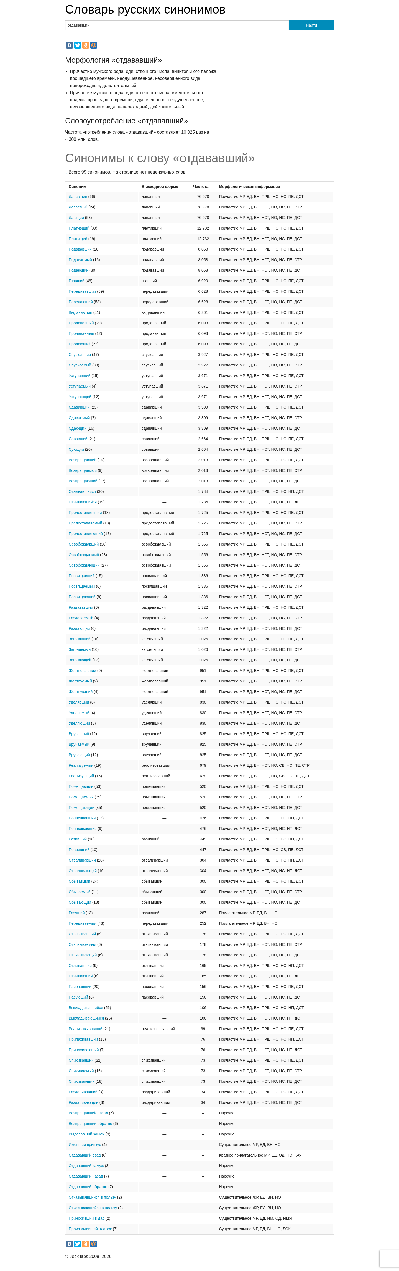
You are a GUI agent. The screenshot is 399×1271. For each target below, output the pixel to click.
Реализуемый (81, 765)
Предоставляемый (85, 523)
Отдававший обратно (88, 1187)
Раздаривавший (83, 1092)
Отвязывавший (82, 934)
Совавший (78, 439)
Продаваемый (81, 333)
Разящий (77, 913)
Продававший (81, 323)
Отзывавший (80, 965)
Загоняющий (80, 660)
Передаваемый (82, 923)
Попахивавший (82, 818)
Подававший (80, 249)
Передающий (81, 302)
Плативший (79, 228)
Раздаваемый (81, 618)
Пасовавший (80, 986)
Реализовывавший (85, 1029)
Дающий (76, 217)
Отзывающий (81, 976)
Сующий (76, 449)
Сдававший (79, 407)
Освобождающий (84, 565)
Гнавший (77, 281)
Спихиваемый (81, 1071)
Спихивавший (81, 1060)
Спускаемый (80, 365)
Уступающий (80, 396)
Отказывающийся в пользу (93, 1208)
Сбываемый (80, 892)
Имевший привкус (85, 1144)
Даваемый (78, 207)
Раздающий (79, 628)
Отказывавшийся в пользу (92, 1197)
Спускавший (80, 354)
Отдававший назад (86, 1176)
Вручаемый (79, 744)
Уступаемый (80, 386)
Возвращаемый (83, 470)
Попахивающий (83, 828)
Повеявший (79, 849)
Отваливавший (82, 860)
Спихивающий (81, 1081)
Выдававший (80, 312)
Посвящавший (81, 576)
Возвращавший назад (88, 1113)
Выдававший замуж (86, 1134)
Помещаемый (81, 797)
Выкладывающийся (86, 1018)
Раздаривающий (83, 1102)
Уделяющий (79, 723)
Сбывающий (80, 902)
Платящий (78, 238)
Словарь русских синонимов (145, 9)
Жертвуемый (80, 681)
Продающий (80, 344)
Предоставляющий (86, 533)
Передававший (82, 291)
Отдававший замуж (86, 1165)
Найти (311, 25)
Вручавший (79, 734)
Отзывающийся (83, 502)
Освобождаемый (84, 554)
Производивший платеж (90, 1229)
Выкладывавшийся (86, 1007)
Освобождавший (84, 544)
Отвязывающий (83, 955)
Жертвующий (81, 691)
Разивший (78, 839)
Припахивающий (84, 1050)
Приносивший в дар (86, 1218)
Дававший (78, 196)
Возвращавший (82, 460)
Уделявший (79, 702)
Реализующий (81, 776)
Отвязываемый (82, 944)
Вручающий (79, 755)
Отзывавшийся (82, 491)
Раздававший (81, 607)
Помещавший (81, 786)
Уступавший (79, 375)
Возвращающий (83, 481)
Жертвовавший (82, 670)
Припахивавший (83, 1039)
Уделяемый (79, 712)
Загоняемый (80, 649)
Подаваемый (80, 260)
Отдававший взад (85, 1155)
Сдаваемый (79, 418)
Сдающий (77, 428)
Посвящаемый (82, 586)
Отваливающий (83, 870)
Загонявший (79, 639)
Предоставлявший (85, 512)
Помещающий (81, 807)
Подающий (78, 270)
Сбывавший (79, 881)
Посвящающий (82, 597)
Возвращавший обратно (90, 1123)
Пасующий (78, 997)
